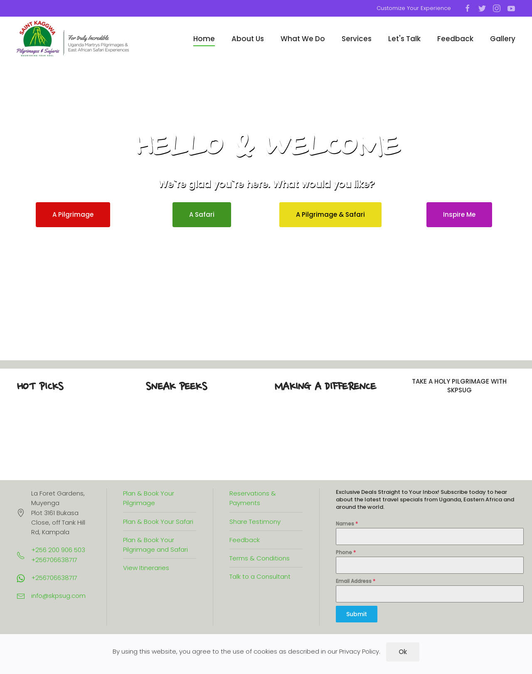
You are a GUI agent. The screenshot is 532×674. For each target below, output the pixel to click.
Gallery (502, 39)
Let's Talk (404, 39)
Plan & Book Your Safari (158, 521)
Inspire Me (459, 214)
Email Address (355, 581)
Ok (403, 651)
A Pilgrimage (73, 214)
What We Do (303, 39)
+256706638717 (54, 577)
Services (357, 39)
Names (347, 523)
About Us (248, 39)
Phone (346, 552)
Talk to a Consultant (260, 576)
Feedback (455, 39)
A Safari (201, 214)
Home (204, 39)
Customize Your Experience (414, 8)
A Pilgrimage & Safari (330, 214)
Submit (356, 614)
